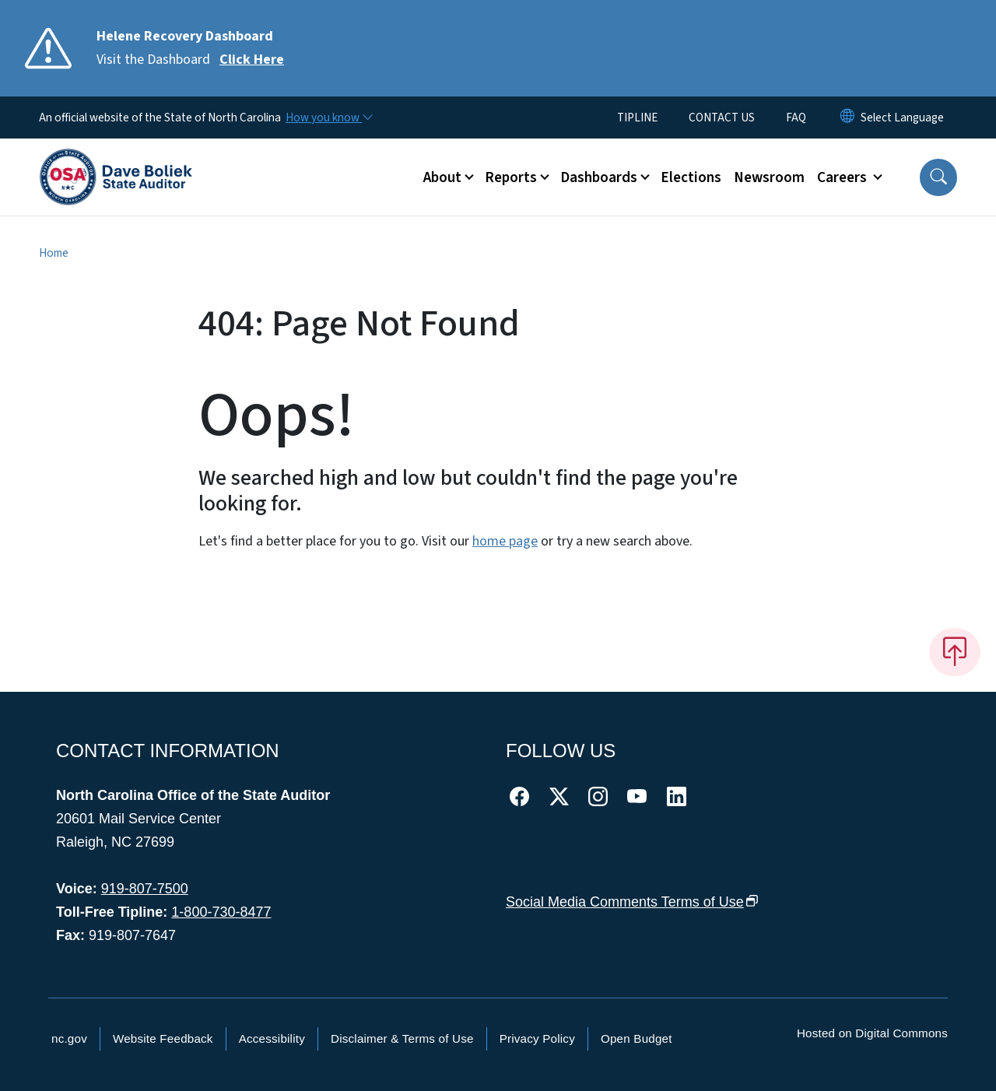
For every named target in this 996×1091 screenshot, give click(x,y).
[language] (902, 117)
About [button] (442, 177)
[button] (938, 177)
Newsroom (769, 177)
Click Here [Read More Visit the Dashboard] (251, 59)
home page (505, 541)
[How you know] (328, 117)
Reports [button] (511, 177)
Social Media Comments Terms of (632, 902)
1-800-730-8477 (221, 912)
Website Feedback (163, 1038)
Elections (691, 177)
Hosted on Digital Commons (872, 1033)
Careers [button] (843, 177)
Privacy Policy (537, 1038)
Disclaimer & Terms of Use (402, 1038)
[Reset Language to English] (847, 117)
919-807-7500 (144, 888)
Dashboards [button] (598, 177)
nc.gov (69, 1038)
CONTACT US (722, 117)
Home (53, 252)
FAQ (796, 117)
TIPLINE (637, 117)
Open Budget (636, 1038)
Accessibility (272, 1038)
